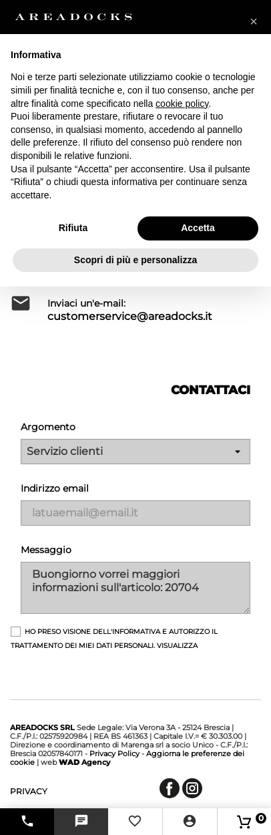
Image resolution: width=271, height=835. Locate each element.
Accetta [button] (198, 227)
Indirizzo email (55, 488)
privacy (28, 791)
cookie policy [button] (182, 103)
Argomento (48, 427)
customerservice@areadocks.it (129, 316)
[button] (253, 21)
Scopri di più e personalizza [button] (135, 260)
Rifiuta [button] (73, 227)
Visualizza (177, 645)
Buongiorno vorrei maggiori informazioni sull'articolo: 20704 (135, 588)
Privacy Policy (114, 753)
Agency (84, 762)
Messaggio (46, 550)
